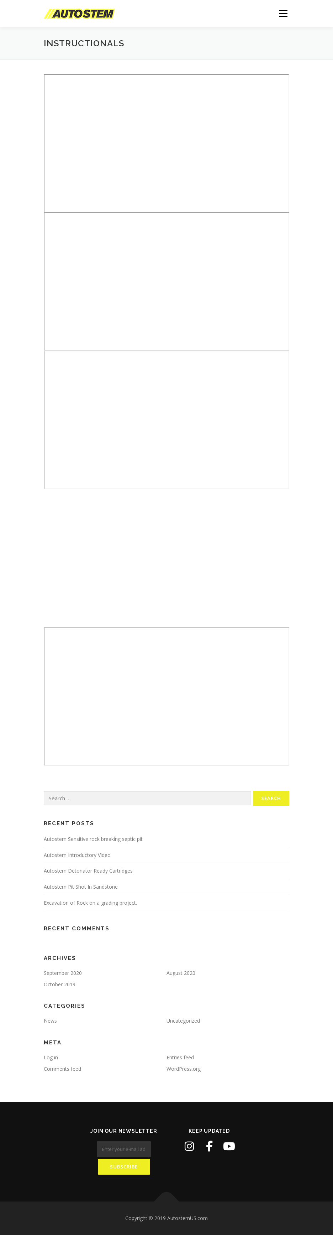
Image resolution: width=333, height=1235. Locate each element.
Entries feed (180, 1057)
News (50, 1020)
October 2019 (59, 984)
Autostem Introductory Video (77, 855)
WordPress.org (183, 1068)
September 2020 (63, 973)
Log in (51, 1057)
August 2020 (180, 973)
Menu (283, 13)
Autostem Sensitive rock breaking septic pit (93, 839)
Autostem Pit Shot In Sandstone (81, 886)
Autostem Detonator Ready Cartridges (88, 870)
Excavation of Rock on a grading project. (90, 902)
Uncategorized (183, 1020)
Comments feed (62, 1068)
